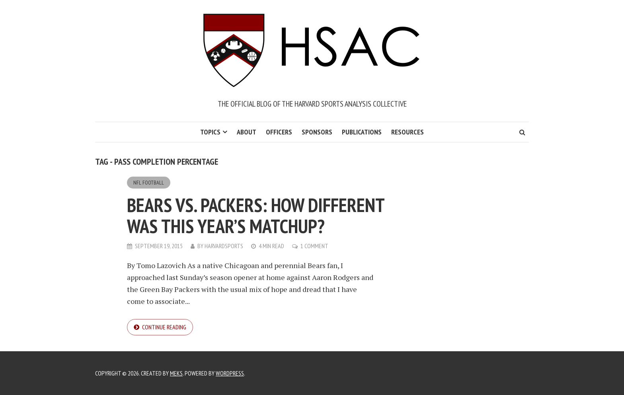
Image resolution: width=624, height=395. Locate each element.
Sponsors (317, 131)
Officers (279, 131)
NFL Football (148, 182)
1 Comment (314, 246)
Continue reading (164, 327)
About (246, 131)
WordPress (230, 373)
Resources (407, 131)
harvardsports (224, 246)
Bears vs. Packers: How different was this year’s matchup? (255, 215)
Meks (176, 373)
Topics (210, 131)
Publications (362, 131)
